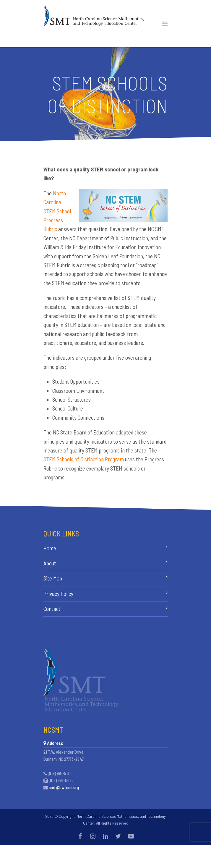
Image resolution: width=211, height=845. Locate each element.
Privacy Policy (58, 593)
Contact (52, 608)
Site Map (52, 578)
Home (49, 548)
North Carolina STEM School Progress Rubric (57, 211)
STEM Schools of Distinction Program (83, 459)
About (49, 563)
